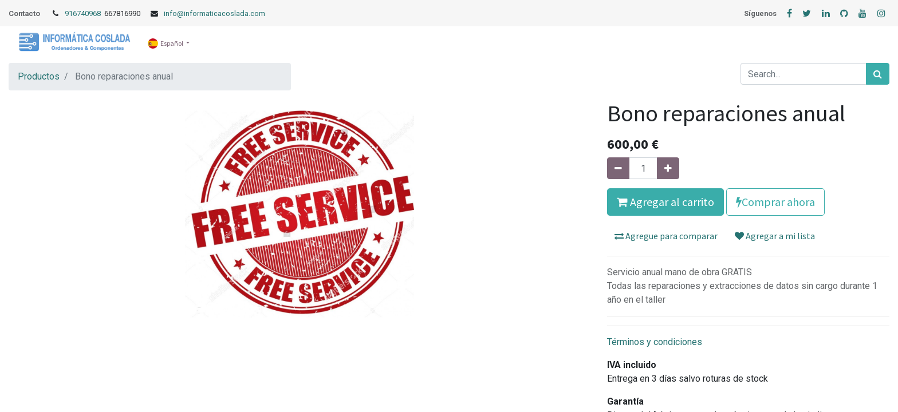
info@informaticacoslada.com (214, 13)
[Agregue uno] (668, 168)
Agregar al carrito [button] (665, 202)
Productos (39, 76)
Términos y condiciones (654, 341)
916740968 (84, 13)
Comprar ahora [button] (775, 202)
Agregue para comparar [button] (666, 235)
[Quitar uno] (618, 168)
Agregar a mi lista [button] (775, 235)
